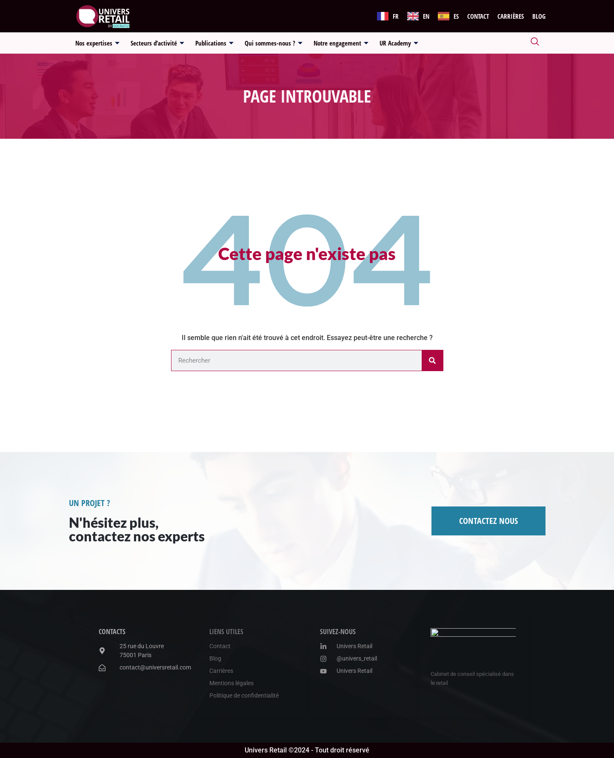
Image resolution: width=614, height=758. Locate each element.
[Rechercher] (432, 360)
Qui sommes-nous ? (274, 43)
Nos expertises (97, 43)
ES (456, 16)
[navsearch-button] (534, 43)
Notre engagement (341, 43)
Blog (538, 16)
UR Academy (399, 43)
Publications (214, 43)
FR (396, 16)
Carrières (510, 16)
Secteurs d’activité (157, 43)
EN (426, 16)
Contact (478, 16)
